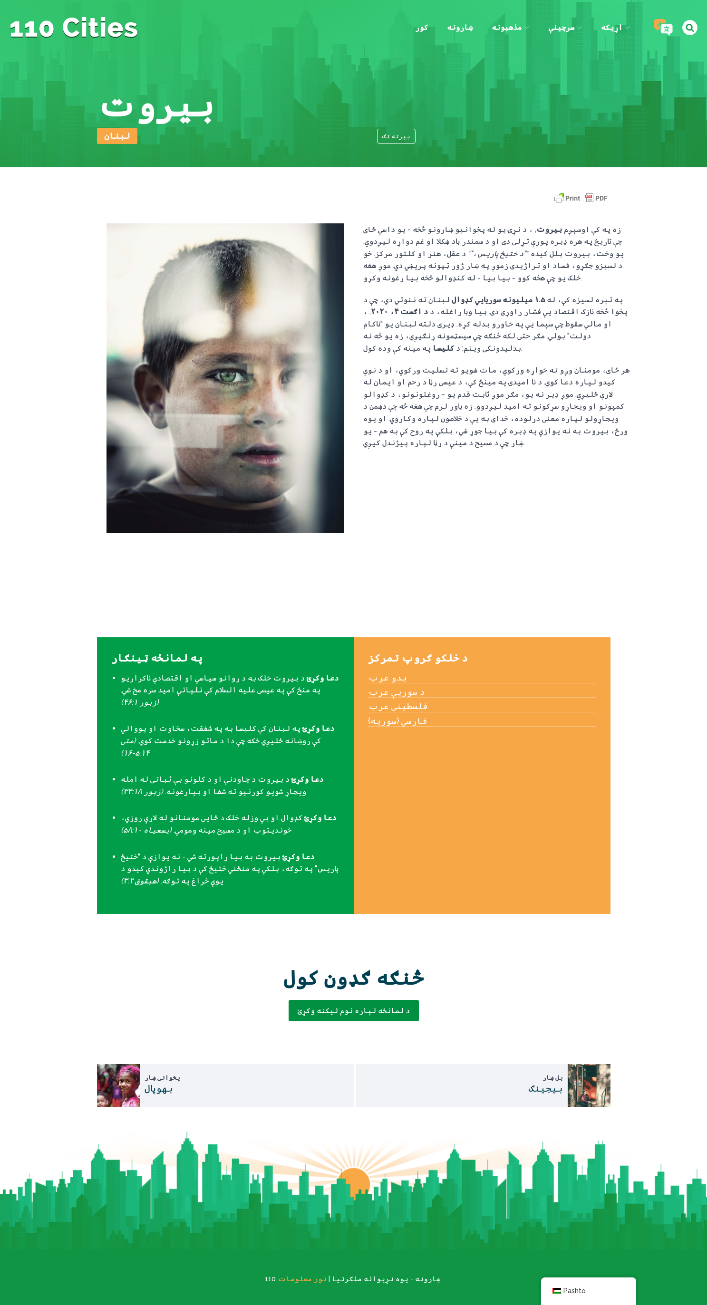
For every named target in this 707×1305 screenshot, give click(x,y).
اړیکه (615, 27)
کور (421, 27)
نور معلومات (302, 1279)
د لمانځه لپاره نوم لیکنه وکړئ (354, 1010)
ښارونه (460, 27)
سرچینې (565, 27)
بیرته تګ (396, 136)
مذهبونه (510, 27)
